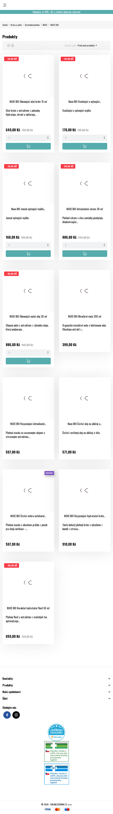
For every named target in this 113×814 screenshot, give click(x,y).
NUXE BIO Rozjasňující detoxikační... (28, 424)
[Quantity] (28, 138)
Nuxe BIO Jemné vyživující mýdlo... (28, 209)
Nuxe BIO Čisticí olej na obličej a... (85, 424)
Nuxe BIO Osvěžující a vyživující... (84, 102)
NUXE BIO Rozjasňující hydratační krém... (84, 516)
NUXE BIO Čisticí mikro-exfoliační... (28, 516)
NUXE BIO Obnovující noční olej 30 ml (28, 316)
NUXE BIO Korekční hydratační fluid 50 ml (28, 608)
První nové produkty (87, 45)
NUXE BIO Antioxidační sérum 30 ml (85, 209)
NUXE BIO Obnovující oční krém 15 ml (28, 102)
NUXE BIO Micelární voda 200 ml (84, 316)
